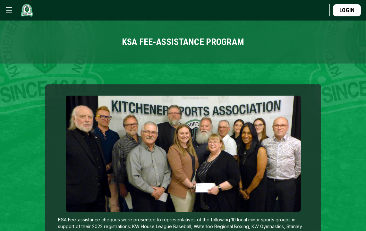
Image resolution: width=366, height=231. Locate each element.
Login (346, 10)
